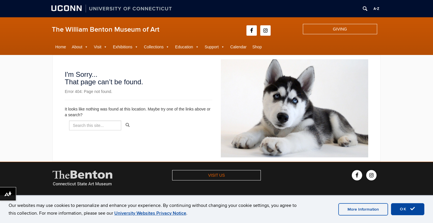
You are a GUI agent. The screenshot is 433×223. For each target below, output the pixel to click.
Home (60, 47)
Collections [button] (154, 47)
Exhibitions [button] (122, 47)
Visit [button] (97, 47)
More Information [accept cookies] (363, 209)
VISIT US (216, 175)
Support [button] (212, 47)
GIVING (340, 29)
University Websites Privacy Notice (150, 213)
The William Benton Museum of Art (105, 29)
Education (184, 47)
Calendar (238, 47)
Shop (257, 47)
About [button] (77, 47)
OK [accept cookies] (407, 208)
